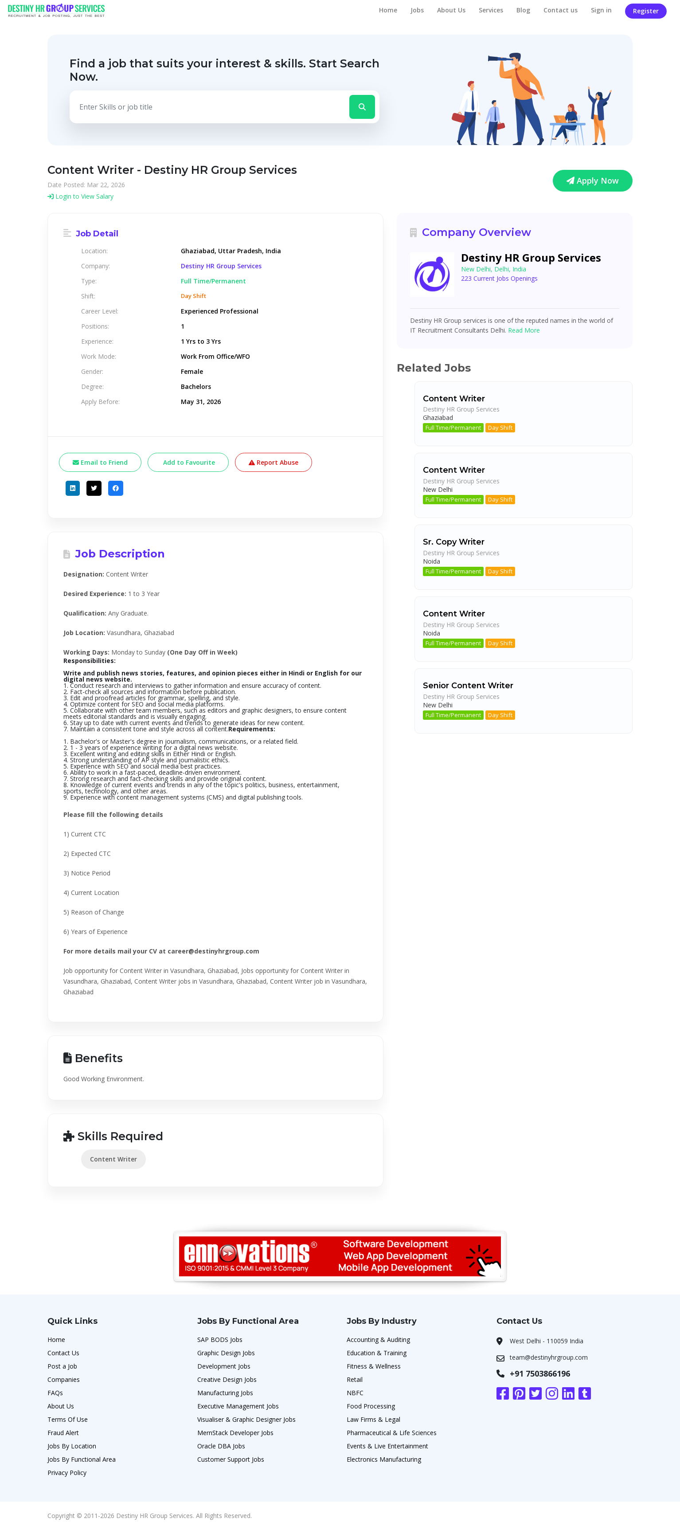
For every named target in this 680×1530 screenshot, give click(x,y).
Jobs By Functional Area (81, 1459)
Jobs (417, 10)
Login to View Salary (80, 196)
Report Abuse (273, 462)
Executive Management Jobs (238, 1406)
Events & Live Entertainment (387, 1446)
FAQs (55, 1393)
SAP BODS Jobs (219, 1339)
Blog (523, 10)
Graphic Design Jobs (226, 1353)
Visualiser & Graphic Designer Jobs (246, 1419)
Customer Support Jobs (230, 1459)
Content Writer (113, 1159)
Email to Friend (100, 462)
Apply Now (593, 180)
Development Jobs (223, 1366)
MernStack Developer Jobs (235, 1432)
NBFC (355, 1393)
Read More (524, 330)
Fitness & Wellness (374, 1366)
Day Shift (500, 428)
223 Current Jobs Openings (499, 278)
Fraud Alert (63, 1432)
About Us (451, 10)
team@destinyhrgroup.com (549, 1357)
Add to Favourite (188, 462)
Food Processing (371, 1406)
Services (491, 10)
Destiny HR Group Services (221, 266)
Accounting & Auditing (378, 1339)
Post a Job (62, 1366)
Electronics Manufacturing (384, 1459)
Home (388, 10)
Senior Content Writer (468, 685)
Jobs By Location (71, 1446)
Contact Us (63, 1353)
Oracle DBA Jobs (221, 1446)
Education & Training (376, 1353)
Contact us (560, 10)
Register (646, 11)
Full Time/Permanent (453, 428)
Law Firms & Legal (373, 1419)
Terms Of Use (67, 1419)
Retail (355, 1379)
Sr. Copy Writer (454, 542)
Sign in (601, 10)
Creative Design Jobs (227, 1379)
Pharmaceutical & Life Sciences (392, 1432)
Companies (63, 1379)
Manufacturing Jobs (225, 1393)
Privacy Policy (66, 1472)
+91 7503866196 (540, 1373)
